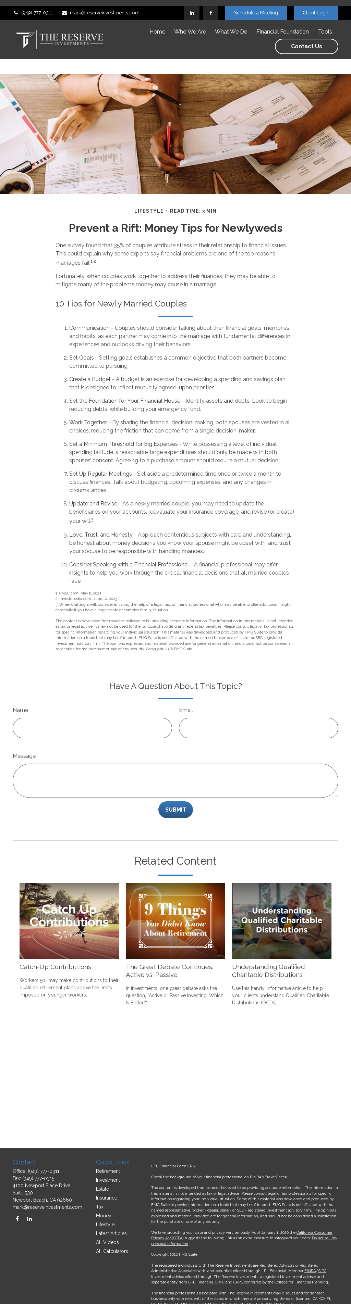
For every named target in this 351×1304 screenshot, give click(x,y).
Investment (108, 1180)
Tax (100, 1206)
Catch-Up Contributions (55, 946)
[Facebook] (210, 7)
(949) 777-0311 (33, 7)
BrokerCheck (276, 1177)
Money (103, 1215)
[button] (157, 26)
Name (20, 689)
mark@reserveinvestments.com (100, 7)
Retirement (108, 1171)
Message (24, 735)
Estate (102, 1189)
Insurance (106, 1198)
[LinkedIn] (191, 7)
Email (186, 689)
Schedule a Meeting (256, 7)
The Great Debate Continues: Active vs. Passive (169, 949)
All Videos (107, 1242)
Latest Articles (111, 1233)
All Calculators (112, 1251)
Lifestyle (105, 1224)
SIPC (322, 1271)
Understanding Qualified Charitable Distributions (268, 949)
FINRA (310, 1271)
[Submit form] (175, 789)
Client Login (316, 7)
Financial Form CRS (177, 1166)
